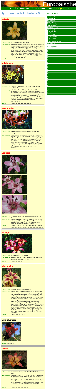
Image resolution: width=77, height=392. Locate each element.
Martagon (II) (51, 18)
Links (69, 8)
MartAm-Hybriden (54, 40)
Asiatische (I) (51, 17)
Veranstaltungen (24, 8)
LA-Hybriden (52, 34)
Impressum (67, 10)
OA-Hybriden (53, 36)
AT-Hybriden (52, 31)
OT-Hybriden (52, 38)
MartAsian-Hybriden (55, 41)
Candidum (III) (51, 20)
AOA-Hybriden (53, 33)
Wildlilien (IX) (51, 43)
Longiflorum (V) (52, 24)
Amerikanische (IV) (53, 22)
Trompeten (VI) (51, 25)
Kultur (50, 8)
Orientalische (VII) (52, 27)
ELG (12, 8)
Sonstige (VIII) (51, 29)
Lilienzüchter (39, 8)
